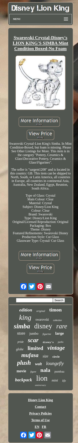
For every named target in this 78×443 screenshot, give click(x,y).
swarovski (42, 319)
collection (57, 320)
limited (35, 348)
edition (25, 309)
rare (61, 326)
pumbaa (59, 371)
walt (38, 364)
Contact (40, 406)
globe (20, 349)
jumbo (33, 333)
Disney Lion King (40, 400)
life (64, 380)
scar (33, 340)
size (45, 356)
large (59, 333)
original (40, 310)
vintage (56, 347)
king (25, 317)
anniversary (40, 385)
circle (56, 356)
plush (24, 362)
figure (33, 371)
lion (41, 378)
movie (21, 371)
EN (37, 427)
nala (45, 370)
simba (22, 326)
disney (43, 326)
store (21, 333)
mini (55, 380)
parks (60, 342)
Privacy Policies (40, 413)
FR (44, 427)
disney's (48, 342)
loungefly (55, 363)
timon (55, 309)
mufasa (29, 355)
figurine (47, 333)
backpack (23, 379)
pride (20, 341)
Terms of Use (40, 420)
